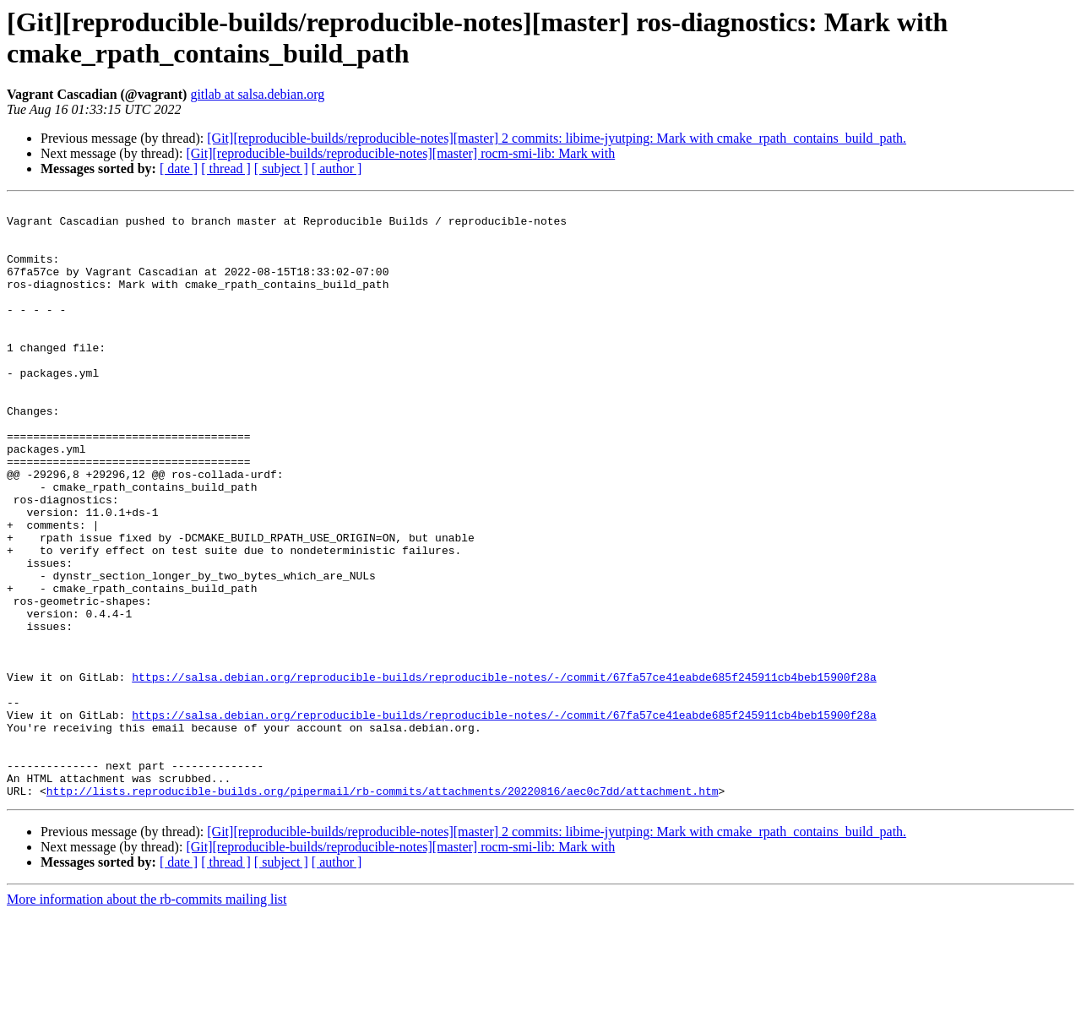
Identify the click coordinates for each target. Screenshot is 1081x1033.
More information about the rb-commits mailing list (147, 1018)
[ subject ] (281, 168)
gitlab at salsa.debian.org (257, 94)
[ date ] (179, 168)
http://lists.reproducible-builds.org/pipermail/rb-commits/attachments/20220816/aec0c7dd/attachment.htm (382, 909)
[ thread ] (226, 168)
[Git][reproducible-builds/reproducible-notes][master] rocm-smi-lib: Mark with (400, 153)
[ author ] (337, 168)
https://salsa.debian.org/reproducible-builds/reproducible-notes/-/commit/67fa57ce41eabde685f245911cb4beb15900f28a (504, 772)
